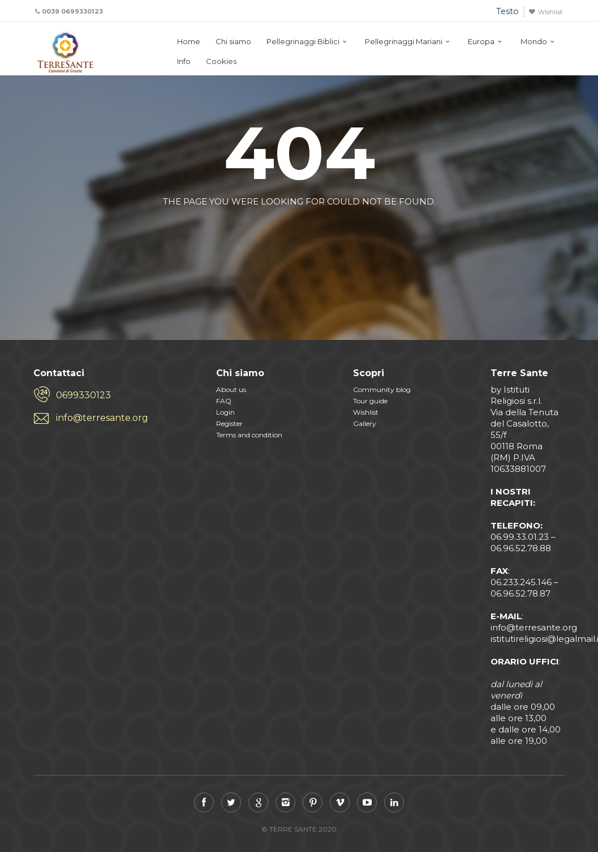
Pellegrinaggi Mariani (403, 41)
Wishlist (550, 12)
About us (231, 389)
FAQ (223, 401)
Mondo (533, 41)
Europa (481, 41)
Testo (507, 11)
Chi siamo (233, 41)
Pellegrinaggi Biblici (302, 41)
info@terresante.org (102, 417)
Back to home (252, 228)
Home (188, 41)
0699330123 (83, 395)
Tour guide (370, 401)
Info (184, 61)
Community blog (382, 389)
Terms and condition (249, 435)
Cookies (221, 61)
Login (225, 412)
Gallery (364, 423)
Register (229, 423)
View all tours (344, 228)
